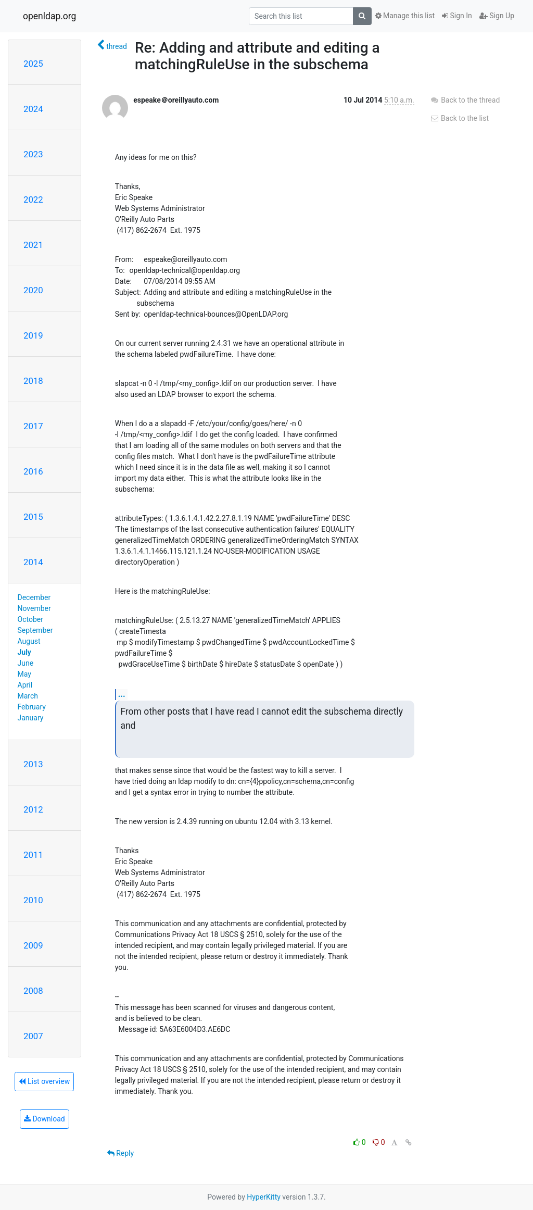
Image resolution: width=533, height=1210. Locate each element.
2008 (33, 991)
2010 (33, 900)
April (25, 685)
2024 (33, 109)
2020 (33, 290)
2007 (33, 1036)
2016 (33, 471)
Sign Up (496, 15)
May (24, 674)
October (30, 619)
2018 (33, 381)
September (35, 630)
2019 (33, 335)
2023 (33, 154)
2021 (33, 245)
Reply (120, 1153)
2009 (33, 945)
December (34, 597)
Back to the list (459, 118)
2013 (33, 764)
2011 (33, 855)
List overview (44, 1081)
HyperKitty (264, 1197)
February (32, 707)
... (121, 694)
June (26, 663)
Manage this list (405, 15)
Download (44, 1119)
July (24, 652)
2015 (33, 517)
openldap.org (49, 16)
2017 (33, 426)
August (29, 641)
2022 (33, 199)
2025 (33, 63)
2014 (33, 562)
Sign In (457, 15)
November (34, 608)
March (28, 696)
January (31, 718)
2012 (33, 809)
